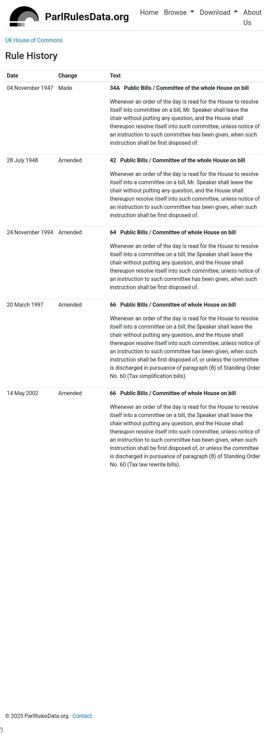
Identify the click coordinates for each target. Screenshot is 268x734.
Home (149, 12)
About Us (252, 17)
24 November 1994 (30, 232)
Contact (82, 716)
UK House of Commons (33, 40)
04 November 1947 (30, 88)
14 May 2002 (22, 393)
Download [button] (216, 12)
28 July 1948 (22, 160)
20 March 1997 (25, 304)
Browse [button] (176, 12)
